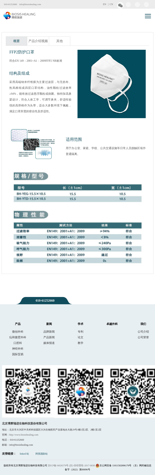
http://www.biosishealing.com (23, 434)
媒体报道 (49, 343)
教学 (80, 343)
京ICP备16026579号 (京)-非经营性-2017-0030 (71, 465)
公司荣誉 (143, 337)
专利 (80, 331)
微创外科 (17, 331)
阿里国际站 (42, 453)
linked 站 (24, 453)
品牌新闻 (49, 331)
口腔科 (18, 343)
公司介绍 (143, 331)
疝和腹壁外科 (17, 337)
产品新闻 (49, 337)
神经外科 (17, 348)
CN (111, 4)
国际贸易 (17, 354)
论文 (80, 337)
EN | (106, 4)
